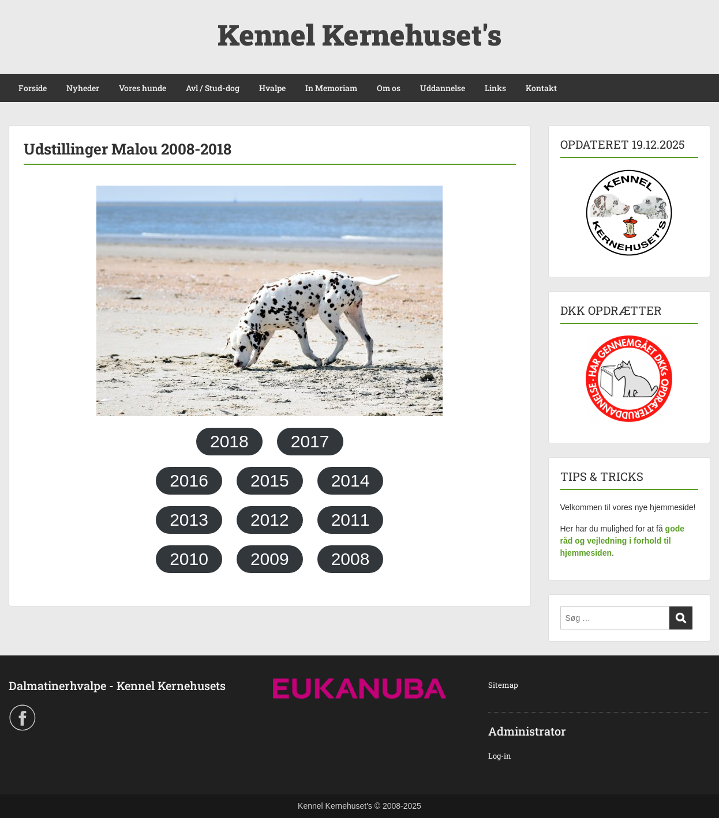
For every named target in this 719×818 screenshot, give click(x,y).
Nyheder (82, 87)
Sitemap (503, 685)
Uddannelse (442, 87)
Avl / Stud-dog (212, 87)
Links (495, 87)
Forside (32, 87)
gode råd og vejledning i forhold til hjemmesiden (622, 540)
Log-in (499, 756)
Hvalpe (272, 87)
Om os (388, 87)
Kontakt (541, 87)
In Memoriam (331, 87)
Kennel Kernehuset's (359, 35)
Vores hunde (142, 87)
